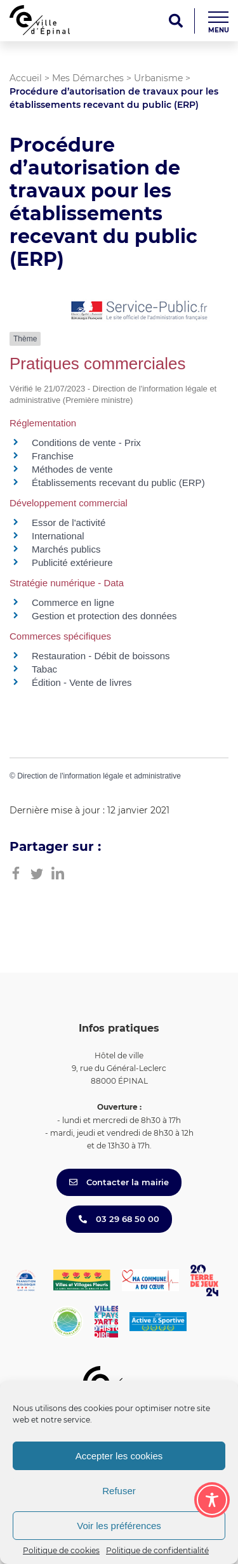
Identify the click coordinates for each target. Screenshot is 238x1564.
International (58, 535)
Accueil (26, 78)
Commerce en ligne (73, 602)
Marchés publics (66, 549)
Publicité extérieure (72, 562)
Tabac (44, 669)
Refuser (119, 1490)
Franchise (53, 455)
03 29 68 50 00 (119, 1219)
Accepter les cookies (119, 1455)
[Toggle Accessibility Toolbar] (211, 1499)
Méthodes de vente (72, 469)
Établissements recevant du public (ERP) (118, 482)
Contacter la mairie (119, 1182)
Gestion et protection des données (104, 615)
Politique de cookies (61, 1550)
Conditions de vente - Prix (86, 442)
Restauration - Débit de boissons (101, 655)
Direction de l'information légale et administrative (99, 776)
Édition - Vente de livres (82, 682)
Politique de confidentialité (157, 1550)
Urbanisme (158, 78)
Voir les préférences (119, 1525)
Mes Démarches (88, 78)
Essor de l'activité (68, 522)
